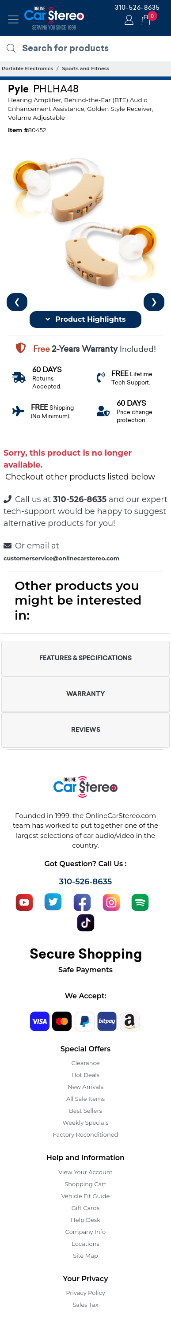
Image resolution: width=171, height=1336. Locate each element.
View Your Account (85, 1172)
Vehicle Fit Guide (85, 1195)
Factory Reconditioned (85, 1134)
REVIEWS (85, 730)
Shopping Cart (85, 1184)
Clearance (85, 1062)
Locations (85, 1243)
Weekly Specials (86, 1122)
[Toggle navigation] (13, 19)
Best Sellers (85, 1110)
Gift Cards (86, 1207)
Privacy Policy (85, 1292)
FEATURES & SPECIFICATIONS (85, 658)
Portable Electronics (27, 68)
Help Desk (85, 1219)
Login (128, 20)
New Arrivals (85, 1086)
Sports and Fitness (85, 68)
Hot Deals (85, 1074)
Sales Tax (85, 1304)
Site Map (85, 1255)
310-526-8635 (137, 7)
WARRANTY (85, 694)
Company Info (85, 1231)
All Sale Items (85, 1098)
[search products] (88, 48)
